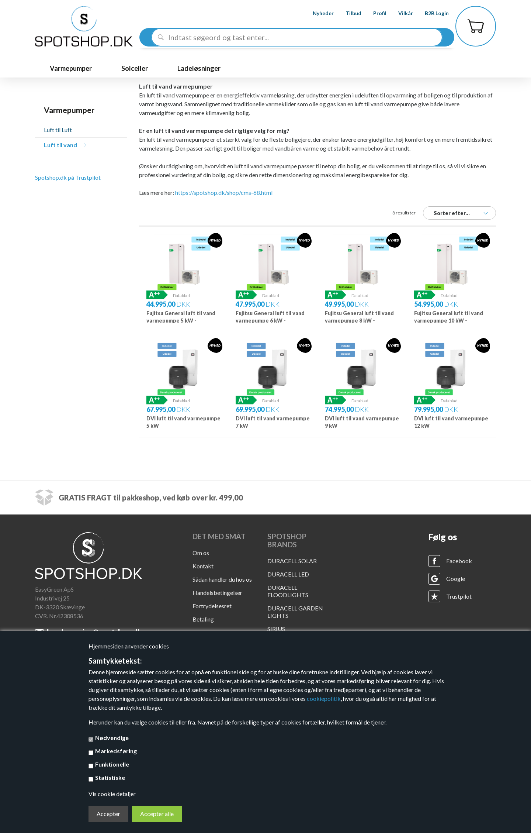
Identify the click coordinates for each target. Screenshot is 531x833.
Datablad (181, 295)
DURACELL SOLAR (292, 560)
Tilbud (348, 13)
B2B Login (431, 13)
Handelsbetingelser (217, 592)
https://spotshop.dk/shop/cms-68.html (224, 192)
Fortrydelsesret (212, 605)
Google (455, 578)
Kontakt (203, 565)
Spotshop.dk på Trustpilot (68, 177)
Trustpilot (459, 596)
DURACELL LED (288, 574)
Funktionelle (112, 764)
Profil (374, 13)
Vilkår (400, 13)
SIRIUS (276, 628)
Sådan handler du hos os (222, 579)
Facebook (459, 560)
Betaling (203, 619)
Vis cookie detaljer (112, 793)
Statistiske (110, 777)
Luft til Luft (58, 129)
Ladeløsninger (199, 68)
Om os (200, 552)
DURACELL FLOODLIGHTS (287, 591)
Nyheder (317, 13)
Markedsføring (116, 750)
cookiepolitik (324, 698)
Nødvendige (112, 737)
